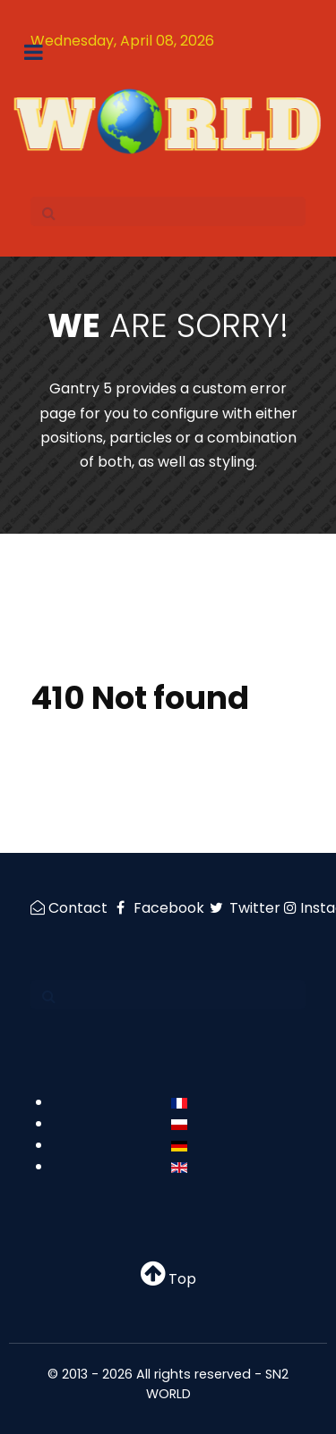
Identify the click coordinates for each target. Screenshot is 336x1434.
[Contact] (70, 908)
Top (168, 1279)
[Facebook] (159, 908)
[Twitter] (246, 908)
